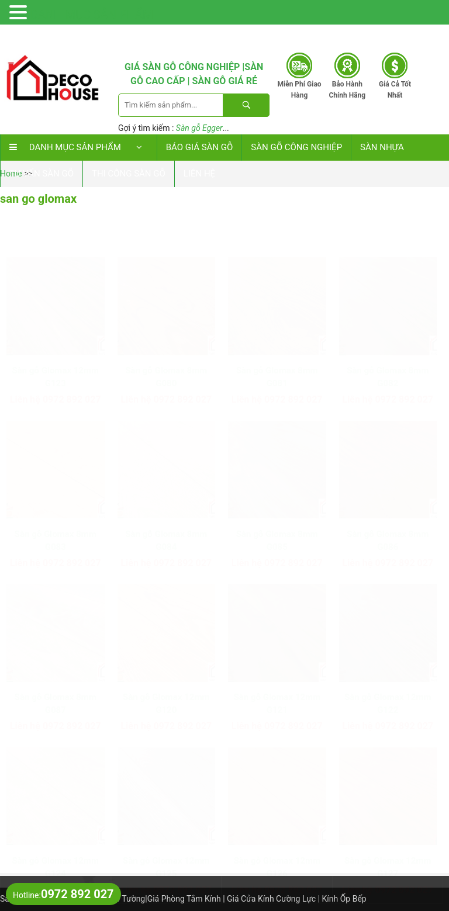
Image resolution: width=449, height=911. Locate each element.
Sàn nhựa (382, 147)
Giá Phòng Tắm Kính (184, 898)
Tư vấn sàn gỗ (41, 173)
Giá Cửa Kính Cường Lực (271, 898)
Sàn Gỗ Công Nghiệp (296, 147)
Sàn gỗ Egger (199, 128)
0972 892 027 (377, 34)
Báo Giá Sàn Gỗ (199, 147)
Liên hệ (199, 173)
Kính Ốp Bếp (344, 898)
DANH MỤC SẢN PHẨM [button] (78, 147)
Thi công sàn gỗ (128, 173)
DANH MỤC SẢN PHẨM (91, 15)
